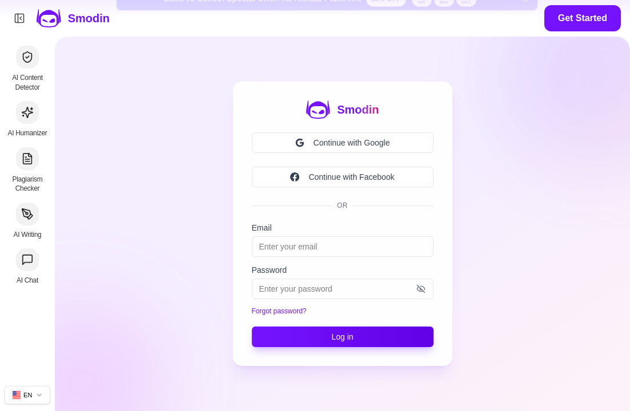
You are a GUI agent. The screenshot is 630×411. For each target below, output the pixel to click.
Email (262, 228)
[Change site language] (27, 395)
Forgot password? (279, 311)
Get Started (582, 18)
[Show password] (421, 289)
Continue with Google (342, 142)
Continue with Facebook (342, 177)
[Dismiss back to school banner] (525, 18)
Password (269, 270)
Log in (342, 336)
